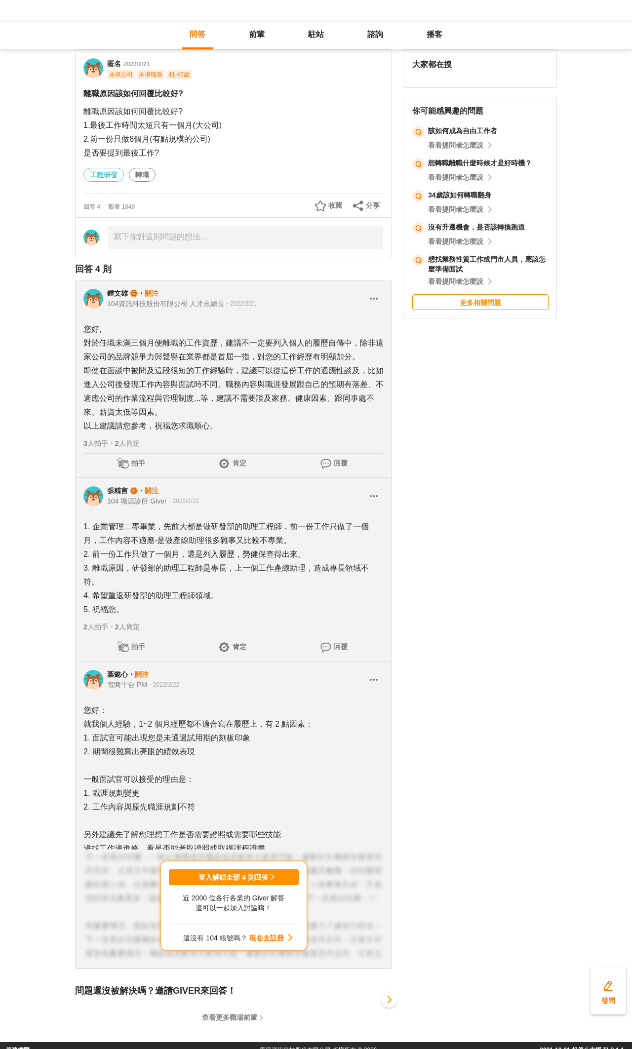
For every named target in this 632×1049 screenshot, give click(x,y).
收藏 (335, 205)
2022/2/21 (136, 64)
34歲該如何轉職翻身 (459, 195)
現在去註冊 (266, 938)
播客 (434, 34)
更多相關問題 (480, 303)
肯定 (239, 463)
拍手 (138, 463)
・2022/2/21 (240, 303)
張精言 (117, 491)
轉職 (142, 175)
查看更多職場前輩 (229, 1017)
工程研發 (104, 175)
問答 (197, 34)
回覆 (341, 463)
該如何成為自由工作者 (462, 131)
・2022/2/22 (163, 684)
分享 (373, 205)
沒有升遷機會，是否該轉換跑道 (476, 227)
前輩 (257, 34)
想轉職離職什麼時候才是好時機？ (480, 163)
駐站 (316, 34)
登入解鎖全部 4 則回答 (233, 877)
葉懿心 (117, 674)
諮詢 (375, 34)
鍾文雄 (117, 293)
